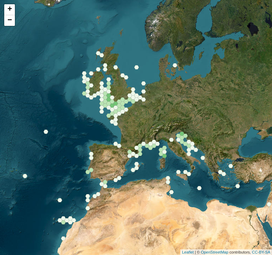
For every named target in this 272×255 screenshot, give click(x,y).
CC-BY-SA (261, 252)
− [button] (9, 20)
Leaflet (188, 252)
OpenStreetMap (214, 252)
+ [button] (9, 9)
